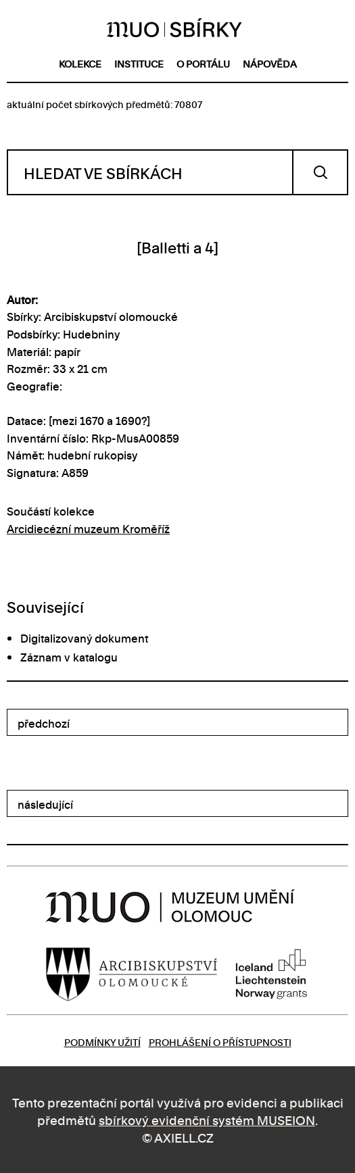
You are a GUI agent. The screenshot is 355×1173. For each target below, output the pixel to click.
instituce (139, 63)
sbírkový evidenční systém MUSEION (207, 1119)
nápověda (270, 63)
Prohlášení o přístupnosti (220, 1041)
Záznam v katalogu (69, 656)
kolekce (80, 63)
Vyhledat (320, 172)
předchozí (44, 723)
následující (45, 804)
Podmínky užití (102, 1041)
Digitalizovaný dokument (84, 637)
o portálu (203, 63)
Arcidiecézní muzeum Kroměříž (88, 528)
